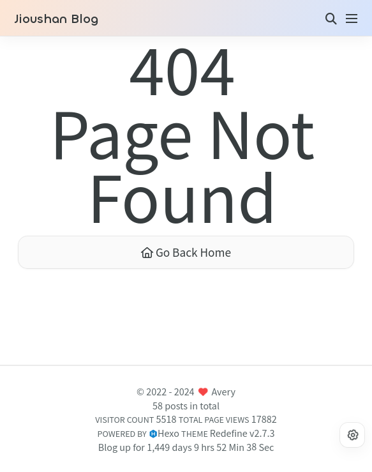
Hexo (168, 432)
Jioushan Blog (56, 19)
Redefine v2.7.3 (242, 432)
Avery (223, 391)
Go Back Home (186, 252)
